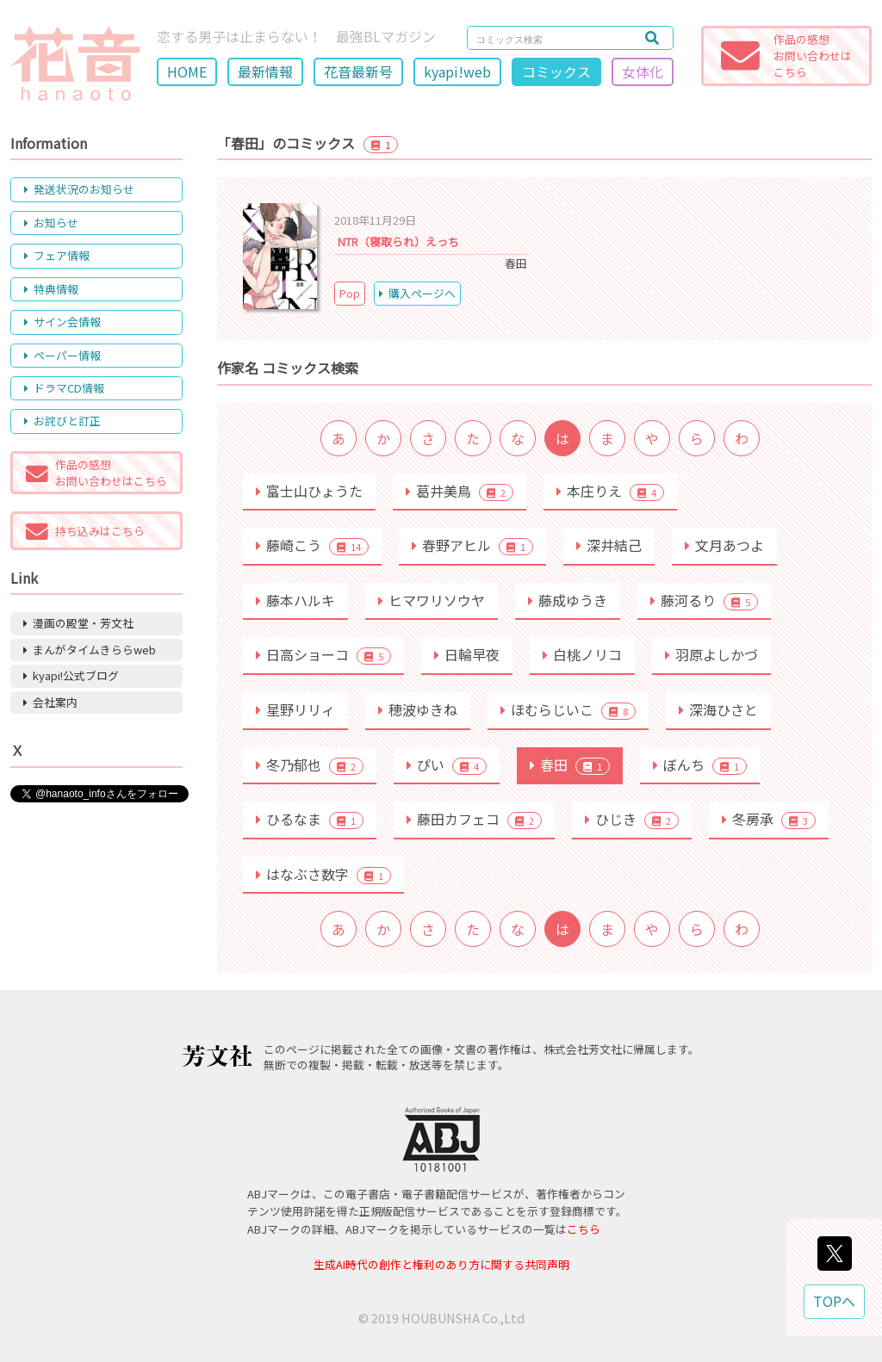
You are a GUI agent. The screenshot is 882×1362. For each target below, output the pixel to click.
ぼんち (700, 764)
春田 (570, 764)
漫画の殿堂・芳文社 (78, 623)
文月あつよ (724, 545)
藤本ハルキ (295, 600)
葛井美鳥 (459, 490)
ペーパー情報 (62, 355)
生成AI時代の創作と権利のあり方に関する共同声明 (441, 1264)
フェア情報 (57, 255)
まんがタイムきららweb (89, 649)
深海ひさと (718, 709)
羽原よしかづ (711, 654)
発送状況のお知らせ (79, 189)
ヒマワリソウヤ (431, 600)
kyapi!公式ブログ (71, 675)
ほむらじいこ (568, 709)
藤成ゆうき (567, 600)
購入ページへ (417, 293)
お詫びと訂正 (62, 420)
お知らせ (51, 222)
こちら (583, 1229)
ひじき (632, 818)
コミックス (556, 71)
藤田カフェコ (474, 818)
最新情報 (265, 71)
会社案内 (50, 702)
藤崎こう (312, 545)
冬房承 (769, 818)
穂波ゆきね (417, 709)
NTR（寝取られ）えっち (398, 241)
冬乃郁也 (309, 764)
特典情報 (51, 289)
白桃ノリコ (582, 654)
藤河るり (704, 600)
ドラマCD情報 (64, 388)
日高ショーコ (323, 654)
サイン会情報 (62, 321)
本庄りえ (610, 490)
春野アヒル (472, 545)
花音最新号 (358, 71)
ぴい (447, 764)
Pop (349, 293)
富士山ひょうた (309, 490)
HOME (187, 71)
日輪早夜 (467, 654)
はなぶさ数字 (323, 874)
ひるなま (309, 818)
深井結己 (609, 545)
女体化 (642, 71)
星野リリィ (295, 709)
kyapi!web (457, 71)
